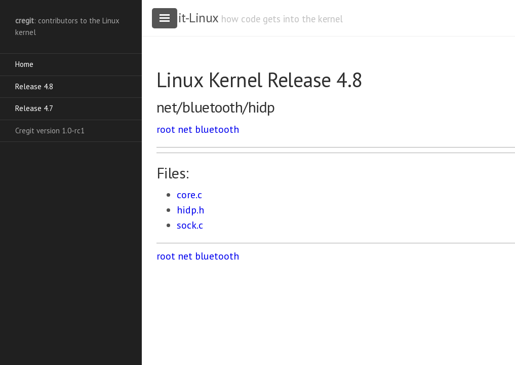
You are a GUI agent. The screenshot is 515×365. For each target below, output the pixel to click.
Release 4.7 (34, 108)
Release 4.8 (34, 86)
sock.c (190, 225)
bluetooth (217, 129)
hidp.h (190, 209)
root (165, 129)
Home (24, 64)
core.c (189, 194)
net (185, 129)
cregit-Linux (187, 18)
